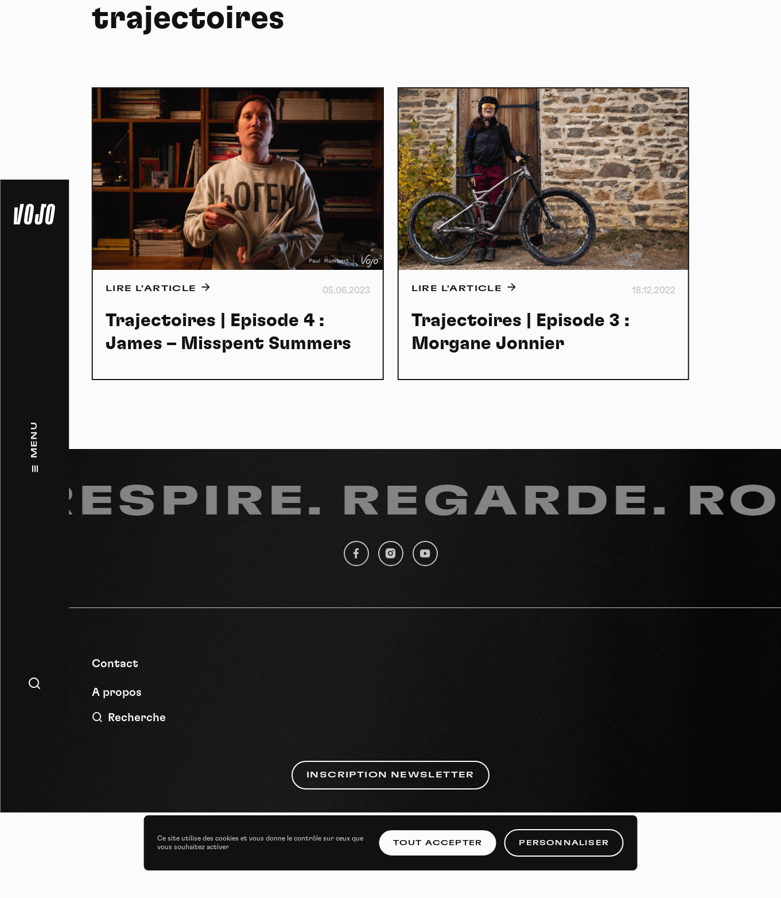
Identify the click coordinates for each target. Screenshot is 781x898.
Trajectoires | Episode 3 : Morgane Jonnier (520, 332)
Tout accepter (438, 842)
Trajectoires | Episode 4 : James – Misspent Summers (228, 332)
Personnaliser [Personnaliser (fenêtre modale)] (564, 842)
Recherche (129, 717)
